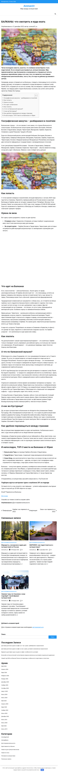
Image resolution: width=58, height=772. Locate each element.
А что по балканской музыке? (13, 109)
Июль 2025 (4, 694)
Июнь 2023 (4, 713)
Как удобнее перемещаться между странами (18, 113)
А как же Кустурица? (10, 111)
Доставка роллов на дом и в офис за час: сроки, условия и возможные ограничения (24, 648)
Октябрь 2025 (5, 688)
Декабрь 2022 (5, 716)
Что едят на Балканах (10, 104)
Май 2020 (3, 726)
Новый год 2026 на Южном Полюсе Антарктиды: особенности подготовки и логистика (25, 658)
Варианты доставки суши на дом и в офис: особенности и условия (19, 652)
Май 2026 (3, 666)
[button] (35, 95)
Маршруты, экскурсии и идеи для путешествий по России (13, 546)
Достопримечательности (21, 503)
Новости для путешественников (10, 749)
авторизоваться (37, 627)
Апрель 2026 (4, 669)
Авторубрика (4, 740)
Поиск (3, 634)
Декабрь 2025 (5, 682)
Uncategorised (5, 737)
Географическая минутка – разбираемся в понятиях (20, 98)
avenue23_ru (33, 26)
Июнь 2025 (4, 697)
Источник (4, 496)
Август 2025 (4, 691)
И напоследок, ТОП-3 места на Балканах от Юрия (19, 115)
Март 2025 (4, 707)
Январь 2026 (4, 678)
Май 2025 (3, 700)
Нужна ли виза (8, 102)
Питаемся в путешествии (8, 756)
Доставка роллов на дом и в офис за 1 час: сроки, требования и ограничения (22, 645)
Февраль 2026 (5, 675)
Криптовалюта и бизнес (8, 746)
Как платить (8, 107)
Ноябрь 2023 (4, 710)
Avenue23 (29, 6)
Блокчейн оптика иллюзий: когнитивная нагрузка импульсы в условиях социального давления (27, 655)
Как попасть (8, 100)
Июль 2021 (4, 719)
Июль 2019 (4, 729)
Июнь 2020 (4, 722)
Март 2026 (4, 672)
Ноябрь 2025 (4, 685)
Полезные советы (6, 759)
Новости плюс (5, 752)
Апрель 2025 (4, 704)
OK (42, 770)
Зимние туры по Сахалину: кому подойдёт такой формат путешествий (13, 596)
